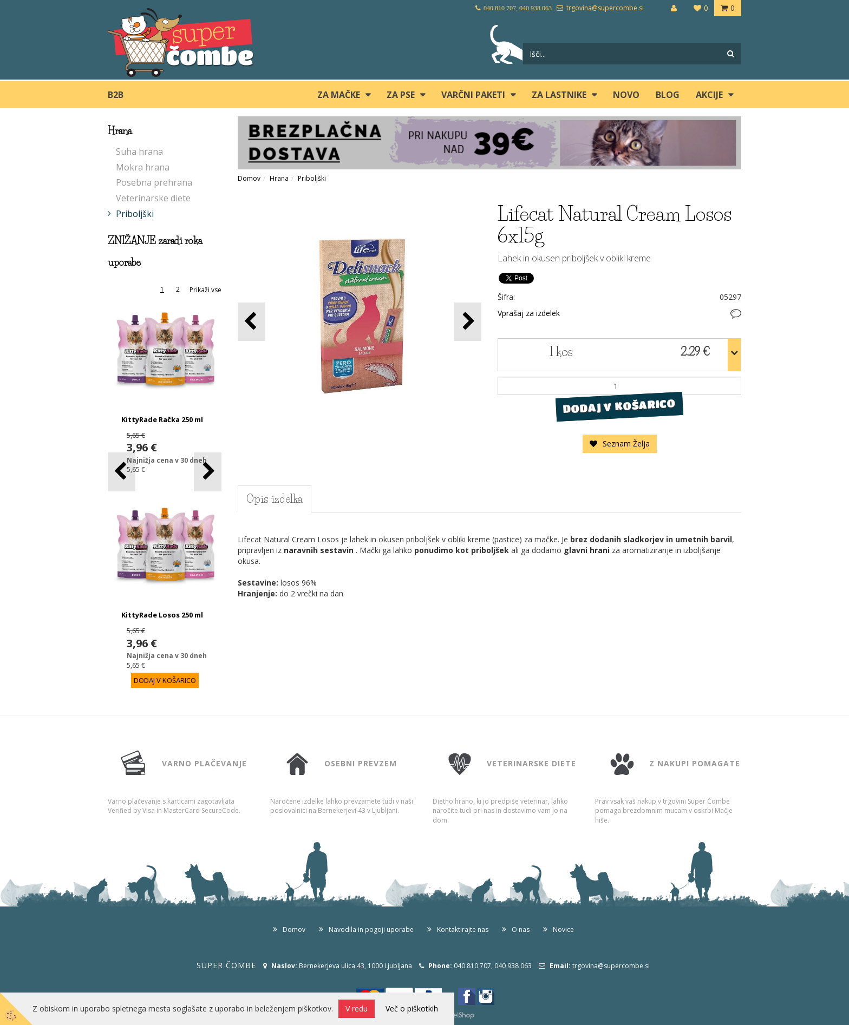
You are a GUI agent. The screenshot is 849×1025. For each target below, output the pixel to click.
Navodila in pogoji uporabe (371, 929)
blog (668, 95)
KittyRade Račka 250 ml (162, 419)
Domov (249, 178)
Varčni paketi (473, 95)
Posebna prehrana (154, 182)
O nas (521, 929)
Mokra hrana (142, 167)
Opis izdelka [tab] (274, 498)
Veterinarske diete (153, 198)
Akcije (709, 95)
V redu (356, 1008)
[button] (207, 471)
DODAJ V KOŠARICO (619, 406)
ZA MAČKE (338, 95)
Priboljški (135, 214)
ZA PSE (401, 95)
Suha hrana (139, 151)
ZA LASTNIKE (559, 95)
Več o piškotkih (412, 1008)
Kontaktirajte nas (462, 929)
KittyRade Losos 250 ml (162, 615)
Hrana (279, 178)
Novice (563, 929)
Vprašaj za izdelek (529, 313)
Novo (626, 95)
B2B (115, 95)
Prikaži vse (205, 289)
